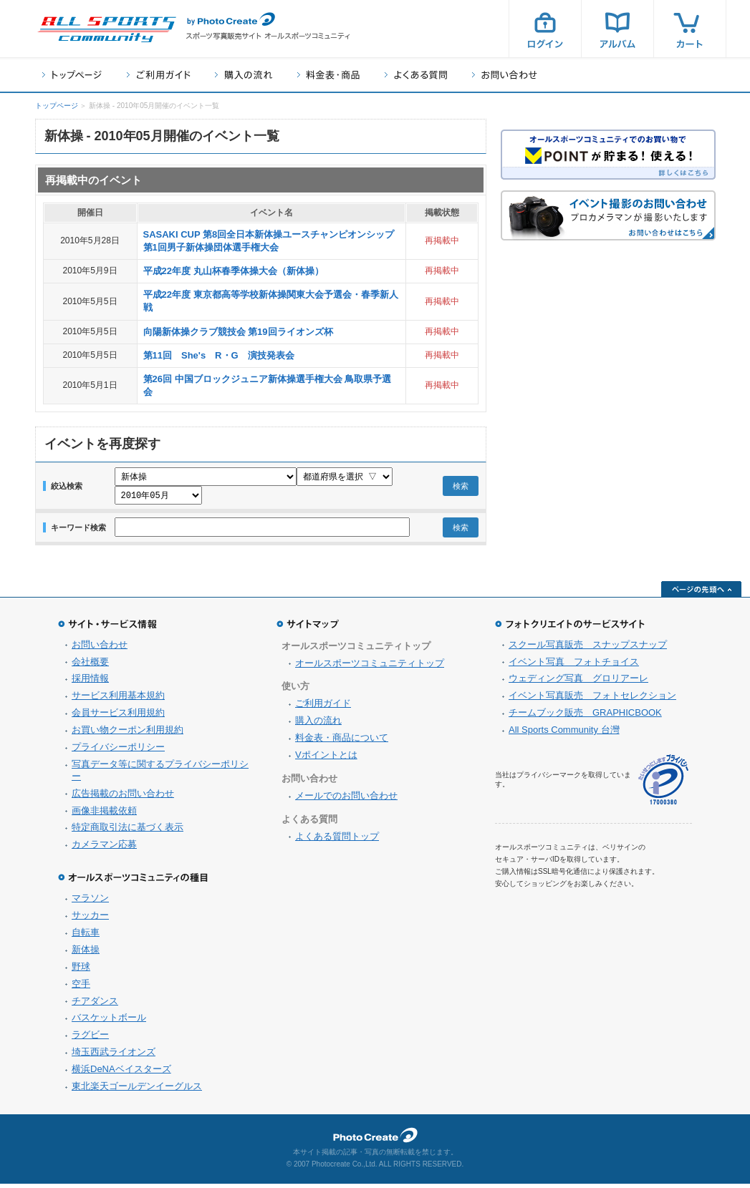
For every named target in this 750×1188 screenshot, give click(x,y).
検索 (460, 488)
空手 (81, 988)
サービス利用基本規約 (118, 699)
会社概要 (90, 666)
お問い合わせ (504, 75)
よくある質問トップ (337, 840)
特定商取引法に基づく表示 (127, 831)
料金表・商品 (328, 75)
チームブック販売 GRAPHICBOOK (585, 716)
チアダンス (95, 1005)
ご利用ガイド (158, 75)
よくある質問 (416, 75)
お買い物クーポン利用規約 (127, 734)
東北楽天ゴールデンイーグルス (137, 1090)
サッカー (90, 919)
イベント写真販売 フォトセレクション (592, 699)
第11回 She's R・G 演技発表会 (218, 355)
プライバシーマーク (663, 784)
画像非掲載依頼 (104, 814)
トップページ (72, 75)
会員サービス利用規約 (118, 716)
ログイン (545, 28)
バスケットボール (109, 1021)
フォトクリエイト (375, 1139)
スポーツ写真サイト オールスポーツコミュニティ (106, 29)
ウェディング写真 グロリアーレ (578, 682)
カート (690, 28)
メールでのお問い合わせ (346, 799)
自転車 (86, 936)
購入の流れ (243, 75)
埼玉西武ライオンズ (113, 1056)
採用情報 (90, 682)
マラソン (90, 902)
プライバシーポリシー (118, 751)
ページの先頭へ (701, 593)
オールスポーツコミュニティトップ (369, 667)
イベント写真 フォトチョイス (574, 666)
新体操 (86, 953)
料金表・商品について (341, 741)
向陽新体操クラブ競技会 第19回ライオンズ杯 (238, 331)
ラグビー (90, 1038)
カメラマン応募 (104, 848)
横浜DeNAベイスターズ (121, 1073)
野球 (81, 970)
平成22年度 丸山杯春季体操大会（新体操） (233, 271)
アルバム (617, 28)
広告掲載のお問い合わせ (123, 797)
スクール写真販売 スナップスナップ (588, 648)
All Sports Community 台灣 (564, 734)
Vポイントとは (326, 759)
